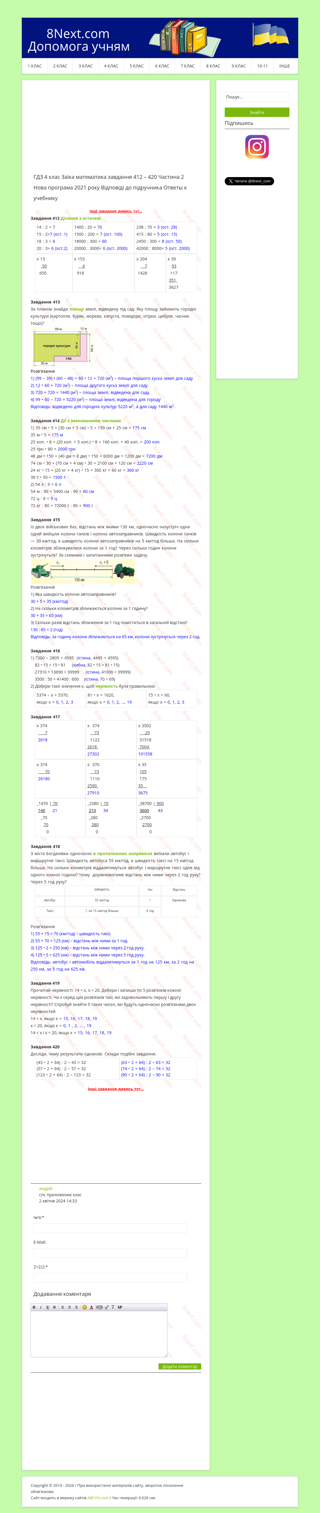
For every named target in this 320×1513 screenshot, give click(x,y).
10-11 (262, 66)
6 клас (162, 66)
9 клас (239, 66)
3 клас (86, 66)
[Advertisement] (116, 130)
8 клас (213, 66)
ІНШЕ (284, 66)
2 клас (60, 66)
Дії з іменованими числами (91, 420)
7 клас (188, 66)
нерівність (107, 686)
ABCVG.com (98, 1497)
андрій (46, 1188)
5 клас (137, 66)
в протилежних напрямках (122, 853)
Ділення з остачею (81, 218)
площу (76, 309)
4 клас (111, 66)
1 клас (35, 66)
